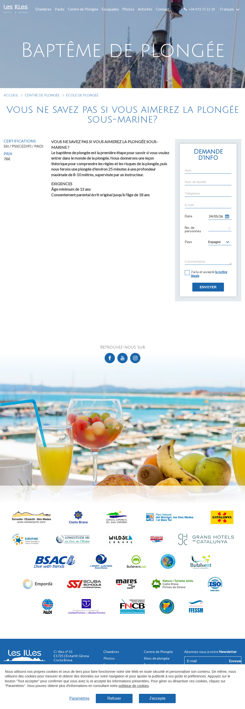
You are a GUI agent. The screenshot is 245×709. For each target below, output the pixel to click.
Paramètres (79, 698)
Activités (145, 9)
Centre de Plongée (83, 9)
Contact (162, 9)
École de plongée (82, 95)
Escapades (110, 9)
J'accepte (157, 698)
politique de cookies (134, 686)
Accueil (11, 95)
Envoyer (208, 287)
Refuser (114, 698)
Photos (128, 9)
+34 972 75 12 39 (202, 9)
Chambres (43, 9)
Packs (59, 9)
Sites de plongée (157, 658)
